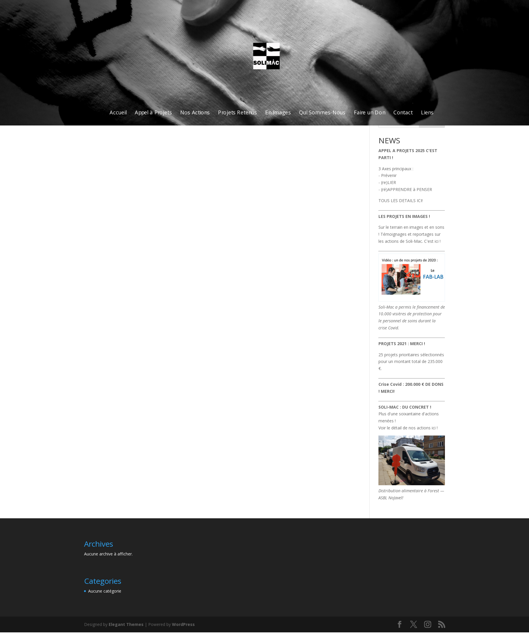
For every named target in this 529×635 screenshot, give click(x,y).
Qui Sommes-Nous (322, 113)
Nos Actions (194, 113)
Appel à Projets (153, 113)
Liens (427, 113)
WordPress (183, 624)
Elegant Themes (126, 624)
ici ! (438, 241)
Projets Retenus (237, 113)
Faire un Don (369, 113)
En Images (278, 113)
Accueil (118, 113)
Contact (402, 113)
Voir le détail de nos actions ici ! (408, 428)
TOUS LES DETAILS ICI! (400, 200)
